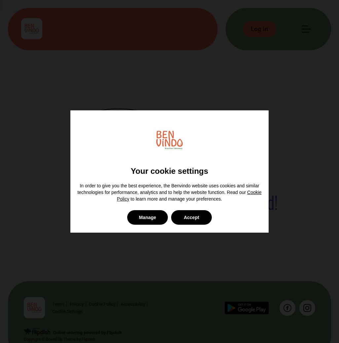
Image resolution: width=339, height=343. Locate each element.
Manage (147, 217)
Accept (191, 217)
